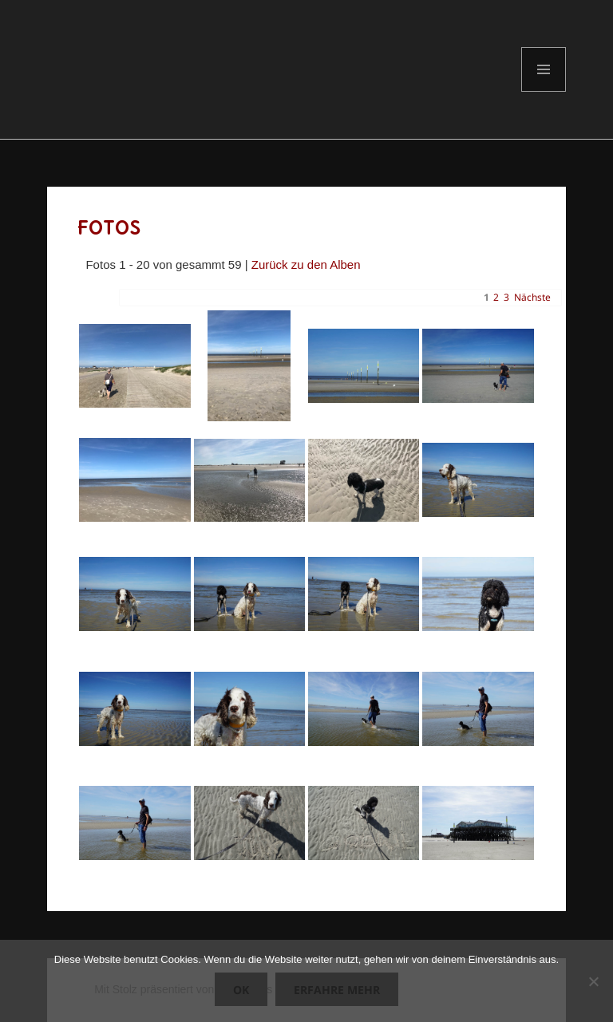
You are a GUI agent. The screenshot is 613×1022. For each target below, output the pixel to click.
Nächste (532, 297)
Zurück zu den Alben (306, 264)
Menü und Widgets (544, 91)
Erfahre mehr (337, 989)
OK (241, 989)
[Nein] (593, 981)
